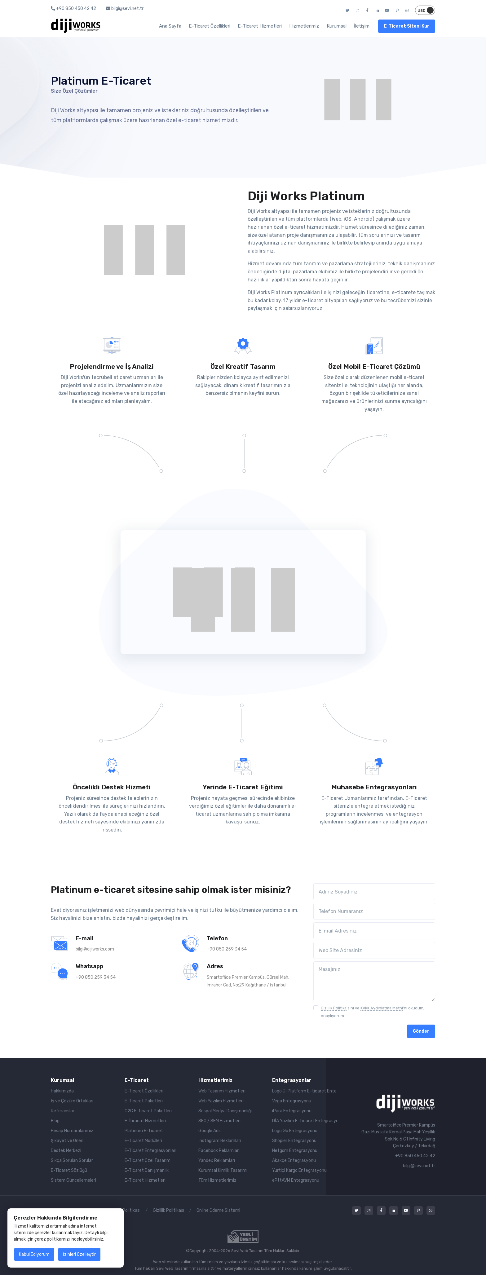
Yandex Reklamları (216, 1160)
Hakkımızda (62, 1091)
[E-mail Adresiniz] (374, 930)
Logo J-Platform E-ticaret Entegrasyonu (304, 1091)
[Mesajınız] (374, 981)
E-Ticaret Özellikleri (209, 26)
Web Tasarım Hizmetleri (221, 1091)
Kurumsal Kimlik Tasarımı (222, 1170)
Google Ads (209, 1130)
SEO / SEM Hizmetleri (219, 1120)
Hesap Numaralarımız (72, 1130)
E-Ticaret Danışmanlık (147, 1170)
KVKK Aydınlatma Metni (381, 1008)
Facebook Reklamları (219, 1150)
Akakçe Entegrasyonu (294, 1160)
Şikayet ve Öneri (67, 1140)
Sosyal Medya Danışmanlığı (225, 1111)
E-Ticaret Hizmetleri (260, 26)
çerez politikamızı (52, 1239)
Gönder (421, 1031)
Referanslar (62, 1111)
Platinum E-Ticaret (144, 1130)
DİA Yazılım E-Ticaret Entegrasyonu (304, 1120)
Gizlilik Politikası (168, 1210)
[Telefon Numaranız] (374, 911)
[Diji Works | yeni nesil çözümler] (75, 26)
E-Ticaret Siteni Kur (406, 26)
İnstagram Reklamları (219, 1140)
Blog (55, 1120)
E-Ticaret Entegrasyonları (150, 1150)
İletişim (361, 26)
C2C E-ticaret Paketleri (148, 1111)
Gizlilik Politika (334, 1008)
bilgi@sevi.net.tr (125, 8)
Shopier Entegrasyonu (294, 1140)
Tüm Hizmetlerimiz (217, 1180)
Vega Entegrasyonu (291, 1101)
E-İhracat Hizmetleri (145, 1120)
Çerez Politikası (125, 1210)
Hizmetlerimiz (304, 26)
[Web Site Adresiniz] (374, 950)
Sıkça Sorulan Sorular (72, 1160)
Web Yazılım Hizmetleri (221, 1101)
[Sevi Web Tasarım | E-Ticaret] (405, 1103)
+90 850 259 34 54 (227, 949)
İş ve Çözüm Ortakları (72, 1101)
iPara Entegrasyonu (291, 1111)
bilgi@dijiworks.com (95, 949)
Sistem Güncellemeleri (73, 1180)
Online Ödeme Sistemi (218, 1210)
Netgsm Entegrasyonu (294, 1150)
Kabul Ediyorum (34, 1254)
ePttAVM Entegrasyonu (295, 1180)
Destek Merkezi (66, 1150)
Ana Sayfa (170, 26)
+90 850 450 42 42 (73, 8)
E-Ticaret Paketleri (144, 1101)
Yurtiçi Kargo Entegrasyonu (299, 1170)
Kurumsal (337, 26)
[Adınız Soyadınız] (374, 891)
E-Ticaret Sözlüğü (69, 1170)
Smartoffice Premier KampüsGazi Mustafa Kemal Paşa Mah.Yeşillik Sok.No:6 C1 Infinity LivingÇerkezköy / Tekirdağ (398, 1136)
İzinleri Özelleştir (79, 1254)
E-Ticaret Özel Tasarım (147, 1160)
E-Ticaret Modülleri (143, 1140)
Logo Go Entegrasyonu (294, 1130)
